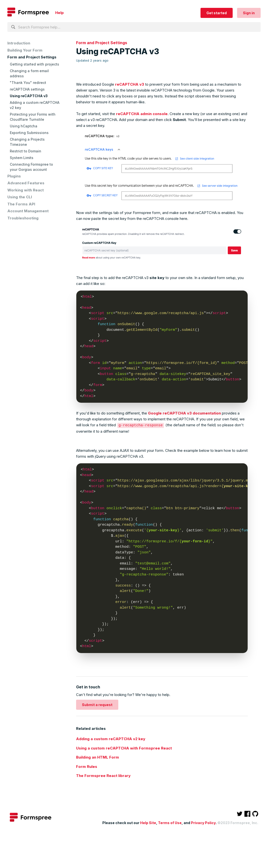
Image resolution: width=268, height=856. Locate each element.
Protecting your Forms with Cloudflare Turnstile (32, 116)
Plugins (14, 176)
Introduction (18, 43)
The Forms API (21, 204)
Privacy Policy (203, 822)
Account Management (28, 211)
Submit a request (97, 704)
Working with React (25, 190)
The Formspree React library (103, 775)
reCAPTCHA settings (27, 89)
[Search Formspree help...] (134, 27)
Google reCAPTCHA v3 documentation (184, 413)
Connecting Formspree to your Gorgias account (31, 167)
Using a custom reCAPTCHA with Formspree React (124, 748)
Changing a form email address (29, 73)
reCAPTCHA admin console (142, 113)
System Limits (21, 158)
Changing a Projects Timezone (27, 142)
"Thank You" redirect (28, 82)
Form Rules (86, 766)
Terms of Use (170, 822)
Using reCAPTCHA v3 (29, 96)
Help (59, 12)
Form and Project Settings (31, 57)
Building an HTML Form (97, 757)
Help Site (148, 822)
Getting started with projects (34, 64)
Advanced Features (25, 183)
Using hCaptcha (23, 126)
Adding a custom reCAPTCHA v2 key (34, 105)
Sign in (249, 13)
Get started (216, 13)
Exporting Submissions (29, 133)
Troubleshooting (23, 218)
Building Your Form (24, 50)
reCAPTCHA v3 (129, 84)
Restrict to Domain (25, 151)
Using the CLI (19, 197)
